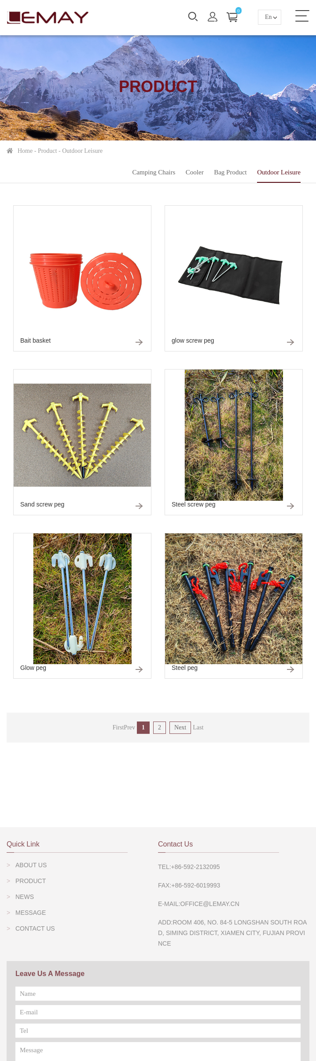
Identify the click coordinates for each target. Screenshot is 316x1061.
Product (47, 151)
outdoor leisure (82, 151)
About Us (31, 938)
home (25, 151)
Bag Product (230, 172)
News (24, 970)
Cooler (195, 172)
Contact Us (35, 1002)
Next (180, 735)
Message (30, 986)
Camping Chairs (153, 172)
